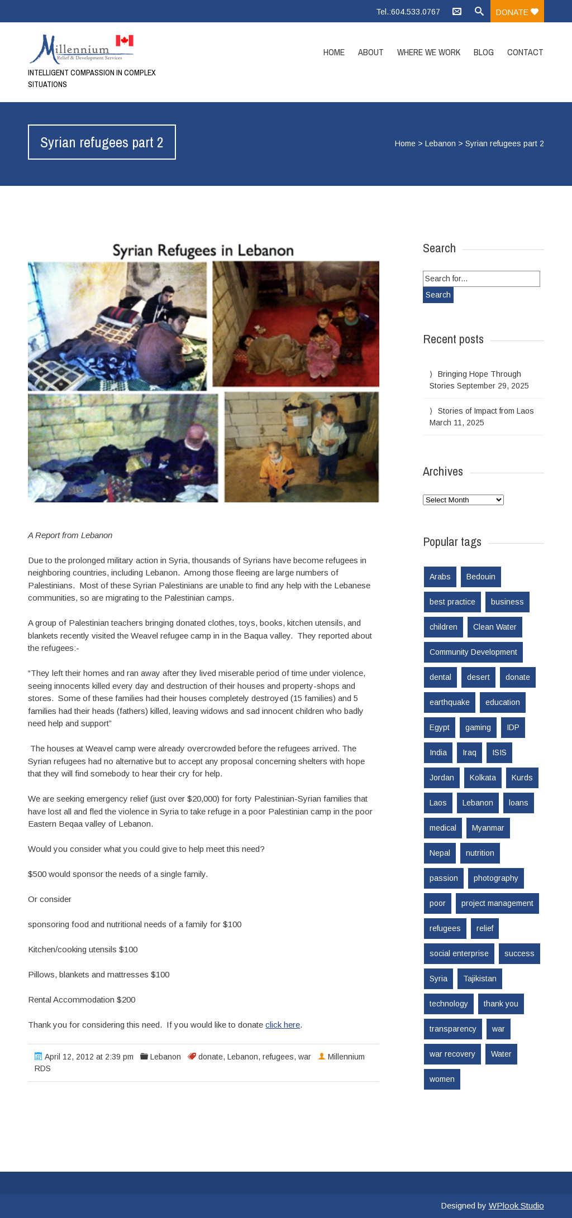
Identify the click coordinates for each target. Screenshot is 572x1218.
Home (334, 52)
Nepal (440, 852)
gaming (478, 727)
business (507, 601)
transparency (453, 1028)
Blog (484, 52)
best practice (452, 601)
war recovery (452, 1053)
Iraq (469, 752)
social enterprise (459, 953)
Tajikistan (480, 978)
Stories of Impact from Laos (486, 410)
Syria (438, 978)
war (304, 1056)
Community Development (473, 652)
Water (501, 1053)
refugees (278, 1056)
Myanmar (488, 827)
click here (282, 1024)
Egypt (440, 727)
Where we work (428, 52)
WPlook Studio (516, 1205)
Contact (525, 52)
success (519, 953)
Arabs (440, 576)
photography (496, 878)
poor (438, 903)
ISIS (499, 752)
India (438, 752)
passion (444, 878)
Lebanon (440, 143)
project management (497, 903)
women (442, 1079)
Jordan (442, 777)
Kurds (522, 777)
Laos (438, 802)
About (371, 52)
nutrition (480, 852)
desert (478, 677)
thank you (501, 1003)
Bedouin (480, 576)
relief (484, 928)
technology (449, 1003)
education (502, 702)
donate (210, 1056)
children (443, 626)
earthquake (450, 702)
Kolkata (483, 777)
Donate (517, 12)
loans (518, 802)
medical (443, 827)
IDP (513, 727)
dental (440, 677)
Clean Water (495, 626)
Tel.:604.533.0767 (408, 11)
